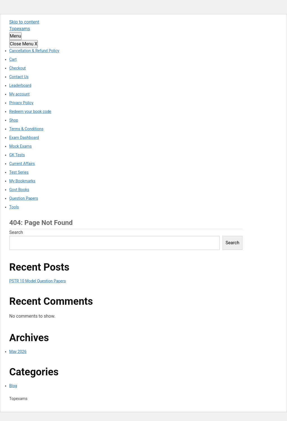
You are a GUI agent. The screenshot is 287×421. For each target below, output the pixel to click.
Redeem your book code (30, 111)
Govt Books (19, 189)
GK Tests (17, 155)
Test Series (19, 172)
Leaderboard (20, 85)
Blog (13, 385)
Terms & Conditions (26, 129)
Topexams (19, 28)
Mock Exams (20, 146)
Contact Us (19, 77)
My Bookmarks (22, 181)
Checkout (17, 68)
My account (19, 94)
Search (16, 232)
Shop (13, 120)
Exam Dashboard (24, 137)
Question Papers (23, 198)
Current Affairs (22, 163)
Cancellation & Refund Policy (34, 50)
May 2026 (17, 351)
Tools (14, 207)
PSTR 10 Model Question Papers (37, 281)
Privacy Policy (21, 103)
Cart (13, 59)
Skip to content (24, 22)
